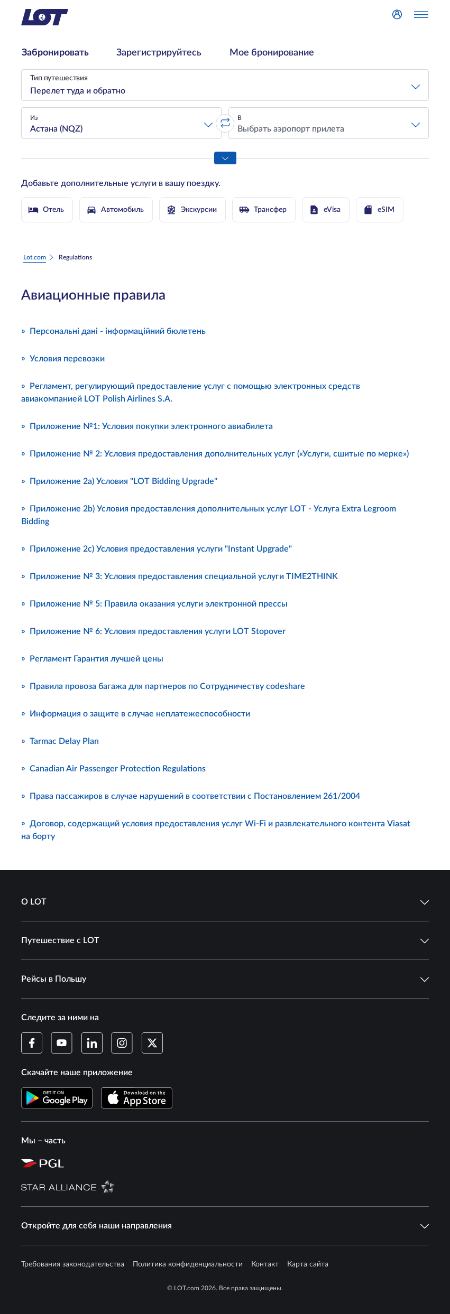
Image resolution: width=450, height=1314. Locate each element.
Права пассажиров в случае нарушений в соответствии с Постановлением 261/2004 (190, 795)
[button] (225, 85)
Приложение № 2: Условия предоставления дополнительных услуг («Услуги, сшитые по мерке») (215, 453)
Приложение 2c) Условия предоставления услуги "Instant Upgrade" (156, 548)
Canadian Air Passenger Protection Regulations (113, 767)
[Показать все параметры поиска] (225, 158)
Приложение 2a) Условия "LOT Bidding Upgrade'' (119, 480)
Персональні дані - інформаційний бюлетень (113, 330)
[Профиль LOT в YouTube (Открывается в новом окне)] (61, 1043)
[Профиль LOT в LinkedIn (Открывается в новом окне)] (92, 1043)
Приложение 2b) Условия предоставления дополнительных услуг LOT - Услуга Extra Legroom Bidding (208, 514)
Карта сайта (307, 1264)
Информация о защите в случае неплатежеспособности (135, 712)
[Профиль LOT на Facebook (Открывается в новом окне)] (31, 1043)
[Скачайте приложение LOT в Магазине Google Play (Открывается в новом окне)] (57, 1097)
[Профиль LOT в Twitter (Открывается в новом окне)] (152, 1043)
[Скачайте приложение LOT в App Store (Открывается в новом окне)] (136, 1097)
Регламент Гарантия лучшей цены (92, 658)
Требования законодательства (72, 1264)
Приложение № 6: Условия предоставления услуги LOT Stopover (153, 630)
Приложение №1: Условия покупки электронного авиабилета (147, 425)
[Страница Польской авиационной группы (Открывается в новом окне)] (230, 1162)
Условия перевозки (63, 357)
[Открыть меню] (420, 17)
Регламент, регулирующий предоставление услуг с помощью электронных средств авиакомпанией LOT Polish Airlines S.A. (190, 391)
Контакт (265, 1264)
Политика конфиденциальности (188, 1264)
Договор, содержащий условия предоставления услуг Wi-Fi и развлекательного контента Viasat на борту (215, 829)
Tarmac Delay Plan (60, 740)
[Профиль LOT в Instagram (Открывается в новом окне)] (122, 1043)
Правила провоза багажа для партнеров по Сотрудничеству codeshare (163, 685)
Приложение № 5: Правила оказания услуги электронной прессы (154, 603)
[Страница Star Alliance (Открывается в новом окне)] (230, 1186)
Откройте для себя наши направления (225, 1225)
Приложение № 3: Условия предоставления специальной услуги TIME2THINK (179, 575)
